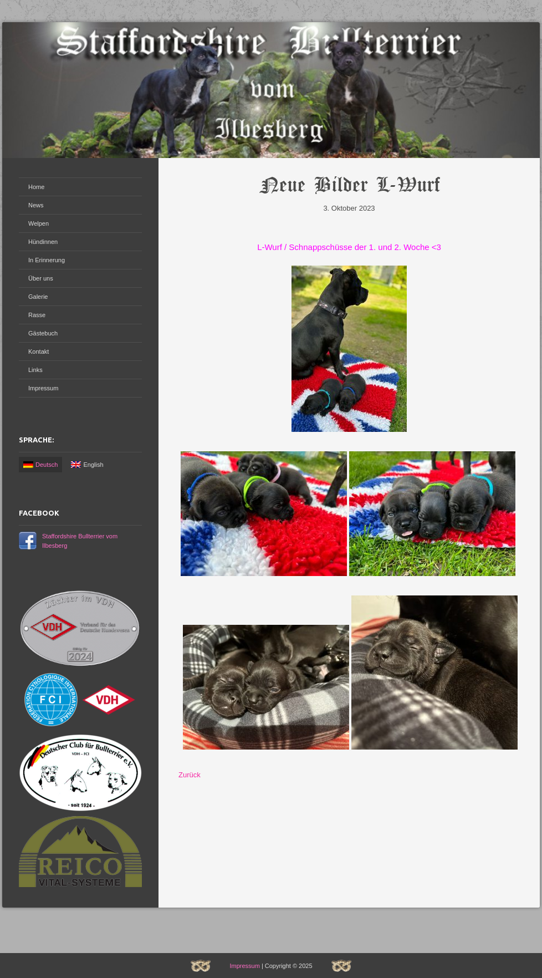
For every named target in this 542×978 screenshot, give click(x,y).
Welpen (38, 223)
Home (36, 187)
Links (35, 369)
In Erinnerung (46, 260)
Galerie (38, 296)
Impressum (43, 388)
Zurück (189, 775)
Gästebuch (43, 333)
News (36, 205)
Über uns (40, 278)
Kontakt (38, 351)
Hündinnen (43, 241)
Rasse (36, 315)
